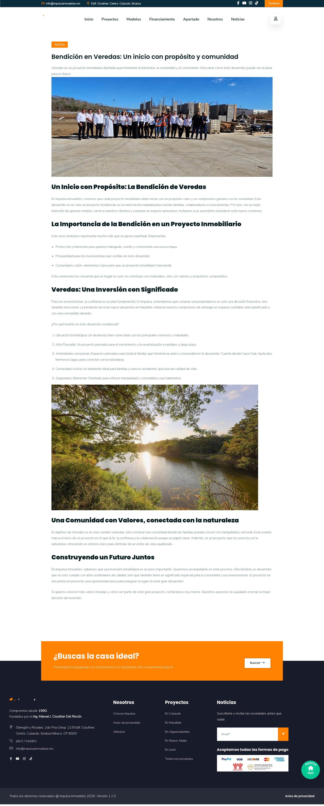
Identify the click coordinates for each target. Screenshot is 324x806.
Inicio (89, 20)
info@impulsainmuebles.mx (61, 4)
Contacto (273, 4)
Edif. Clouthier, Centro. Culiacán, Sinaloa (117, 4)
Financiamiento (162, 20)
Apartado (191, 20)
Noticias (238, 20)
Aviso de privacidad (127, 724)
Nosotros (215, 20)
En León (170, 751)
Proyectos (110, 20)
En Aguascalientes (178, 733)
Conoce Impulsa (124, 715)
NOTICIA (60, 46)
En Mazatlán (173, 724)
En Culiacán (173, 715)
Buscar (254, 662)
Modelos (133, 20)
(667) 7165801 (27, 743)
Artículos (119, 733)
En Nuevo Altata (177, 742)
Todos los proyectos (180, 760)
